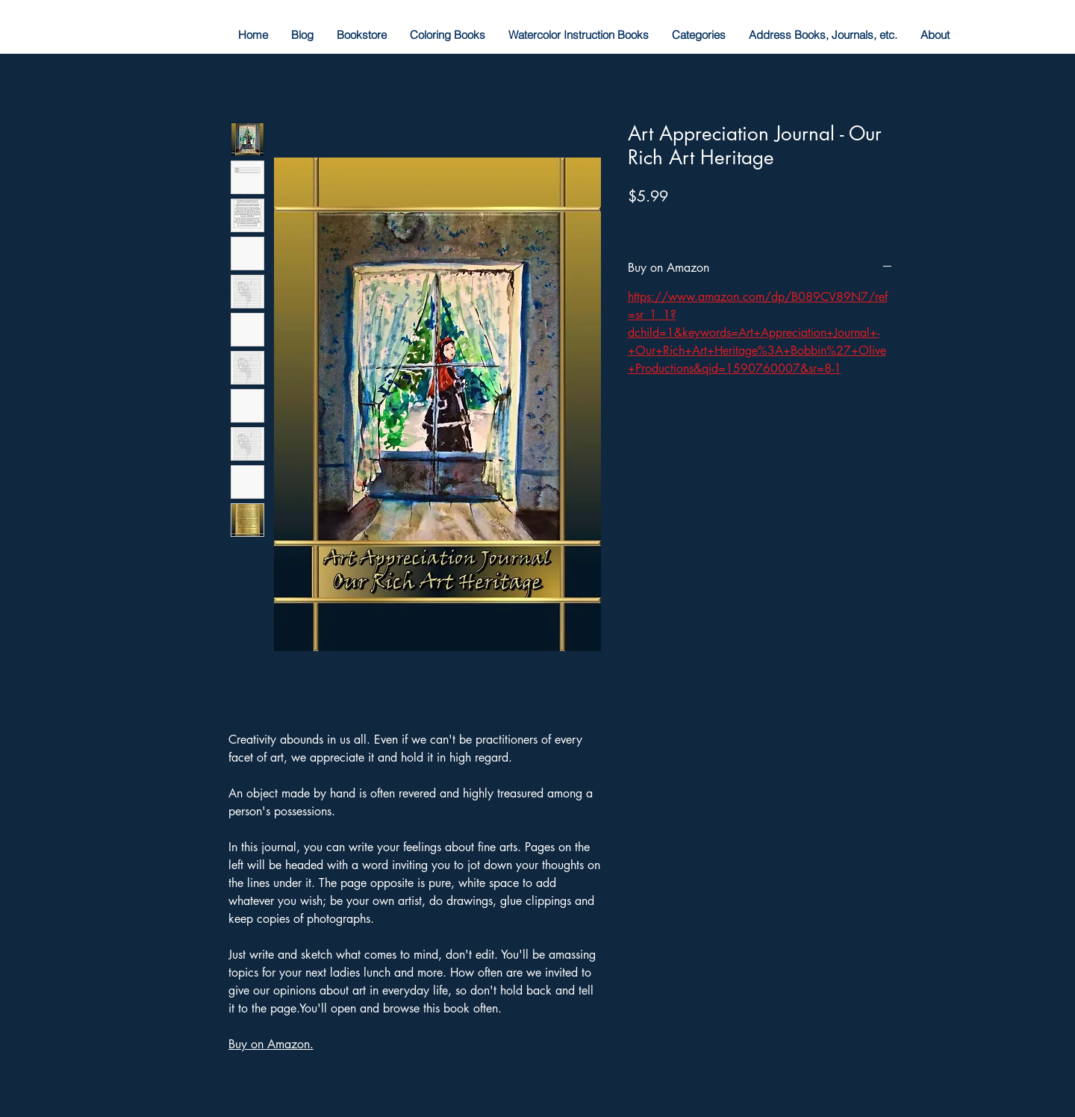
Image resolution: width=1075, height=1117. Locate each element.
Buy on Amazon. (271, 1044)
